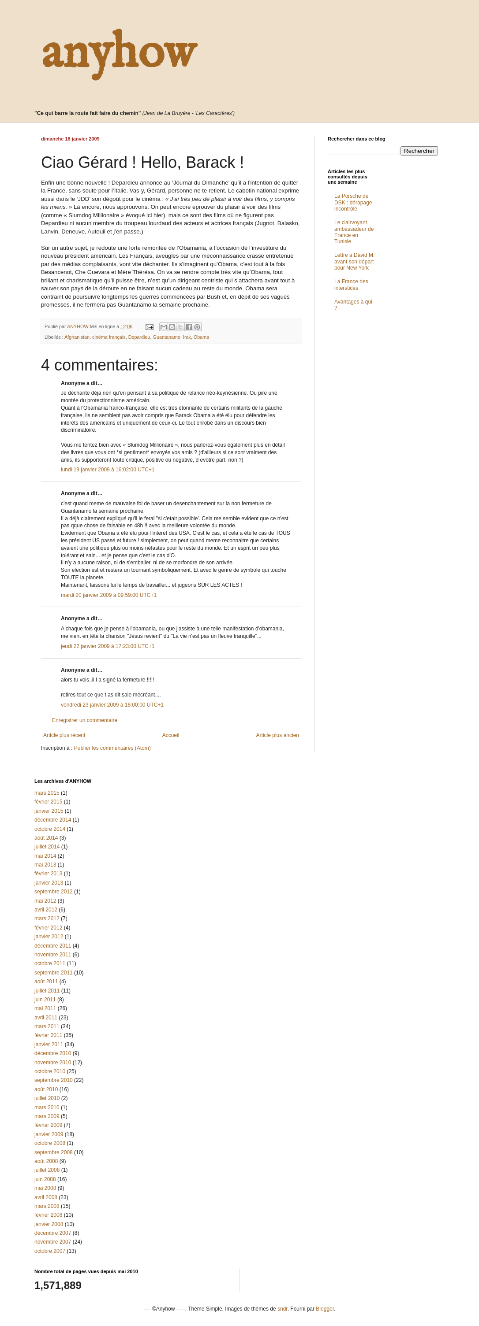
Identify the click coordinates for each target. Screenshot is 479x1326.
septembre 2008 (53, 1152)
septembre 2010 (53, 1080)
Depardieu (139, 337)
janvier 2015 (48, 811)
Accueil (171, 735)
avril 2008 (45, 1197)
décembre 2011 (52, 946)
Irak (187, 337)
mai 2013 (45, 865)
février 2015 (48, 802)
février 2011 (48, 1035)
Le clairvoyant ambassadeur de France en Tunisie (354, 231)
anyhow (118, 54)
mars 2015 (47, 793)
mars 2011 (47, 1026)
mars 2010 (47, 1107)
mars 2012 (47, 918)
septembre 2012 (53, 892)
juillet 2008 (47, 1170)
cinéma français (109, 337)
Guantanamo (166, 337)
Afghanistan (77, 337)
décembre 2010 (52, 1053)
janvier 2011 (48, 1044)
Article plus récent (64, 735)
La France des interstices (351, 284)
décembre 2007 (52, 1233)
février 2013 (48, 873)
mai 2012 (45, 901)
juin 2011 (45, 999)
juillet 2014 (47, 847)
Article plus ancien (277, 735)
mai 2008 (45, 1188)
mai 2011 (45, 1008)
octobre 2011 (49, 963)
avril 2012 (45, 910)
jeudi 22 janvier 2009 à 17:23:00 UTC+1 (107, 646)
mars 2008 (47, 1206)
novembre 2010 (52, 1062)
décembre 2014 (52, 820)
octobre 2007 (49, 1251)
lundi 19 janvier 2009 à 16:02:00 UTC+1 (107, 470)
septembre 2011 (53, 973)
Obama (201, 337)
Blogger (325, 1309)
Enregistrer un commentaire (84, 720)
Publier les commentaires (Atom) (112, 748)
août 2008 (46, 1161)
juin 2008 (45, 1179)
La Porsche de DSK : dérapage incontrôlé (353, 202)
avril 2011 (45, 1018)
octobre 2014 (49, 829)
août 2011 (46, 981)
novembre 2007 (52, 1242)
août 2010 (46, 1089)
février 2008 (48, 1215)
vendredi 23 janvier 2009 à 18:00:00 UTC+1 (112, 705)
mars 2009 (47, 1116)
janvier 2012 (48, 936)
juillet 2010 (47, 1098)
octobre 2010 (49, 1071)
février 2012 (48, 928)
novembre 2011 (52, 955)
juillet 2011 (47, 991)
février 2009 (48, 1125)
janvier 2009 (48, 1134)
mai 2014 (45, 856)
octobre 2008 (49, 1143)
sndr (282, 1309)
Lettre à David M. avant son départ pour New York (354, 261)
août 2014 (46, 838)
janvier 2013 (48, 883)
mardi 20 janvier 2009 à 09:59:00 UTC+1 (109, 595)
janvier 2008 (48, 1224)
